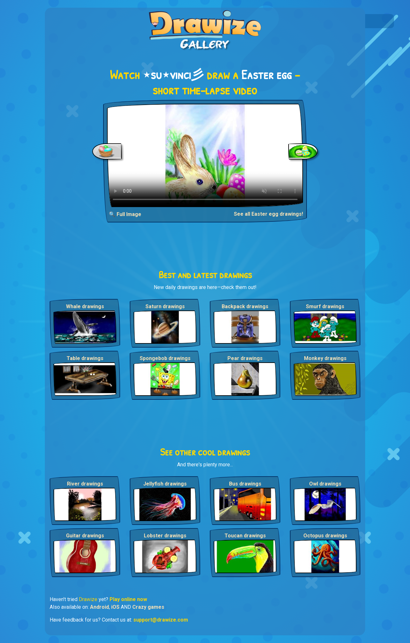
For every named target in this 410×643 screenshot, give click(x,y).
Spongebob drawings (165, 358)
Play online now (128, 599)
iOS (115, 607)
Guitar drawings (85, 536)
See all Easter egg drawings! (268, 214)
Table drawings (85, 358)
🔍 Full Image (125, 214)
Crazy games (148, 607)
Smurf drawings (325, 306)
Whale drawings (85, 306)
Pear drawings (245, 358)
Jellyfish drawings (165, 484)
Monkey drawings (325, 358)
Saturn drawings (165, 306)
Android (99, 607)
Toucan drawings (245, 536)
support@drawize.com (160, 620)
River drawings (85, 484)
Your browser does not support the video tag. (205, 155)
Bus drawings (245, 484)
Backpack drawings (245, 306)
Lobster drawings (165, 536)
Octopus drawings (325, 536)
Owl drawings (325, 484)
